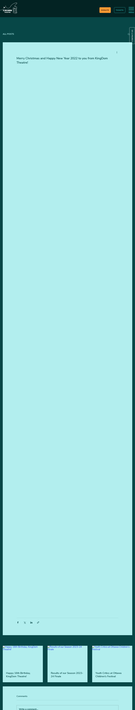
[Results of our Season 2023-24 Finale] (68, 657)
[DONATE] (105, 10)
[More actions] (116, 52)
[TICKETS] (119, 10)
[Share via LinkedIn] (31, 622)
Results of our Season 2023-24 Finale (67, 674)
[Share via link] (38, 622)
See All (129, 640)
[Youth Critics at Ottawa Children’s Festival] (112, 657)
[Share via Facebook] (18, 622)
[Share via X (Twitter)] (24, 622)
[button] (132, 35)
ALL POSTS (8, 34)
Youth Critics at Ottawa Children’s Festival (108, 674)
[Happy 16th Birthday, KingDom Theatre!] (23, 657)
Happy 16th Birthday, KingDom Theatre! (18, 674)
